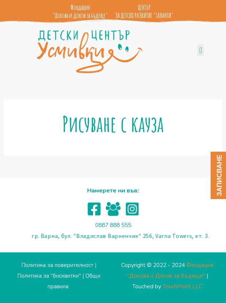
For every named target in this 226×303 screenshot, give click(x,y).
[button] (200, 50)
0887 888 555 (113, 225)
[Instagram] (132, 209)
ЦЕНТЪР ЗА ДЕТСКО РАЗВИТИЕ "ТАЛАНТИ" (144, 11)
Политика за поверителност (57, 265)
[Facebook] (94, 209)
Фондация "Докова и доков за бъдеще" (80, 11)
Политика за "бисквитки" (49, 275)
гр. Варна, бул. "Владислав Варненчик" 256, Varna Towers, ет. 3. (120, 235)
